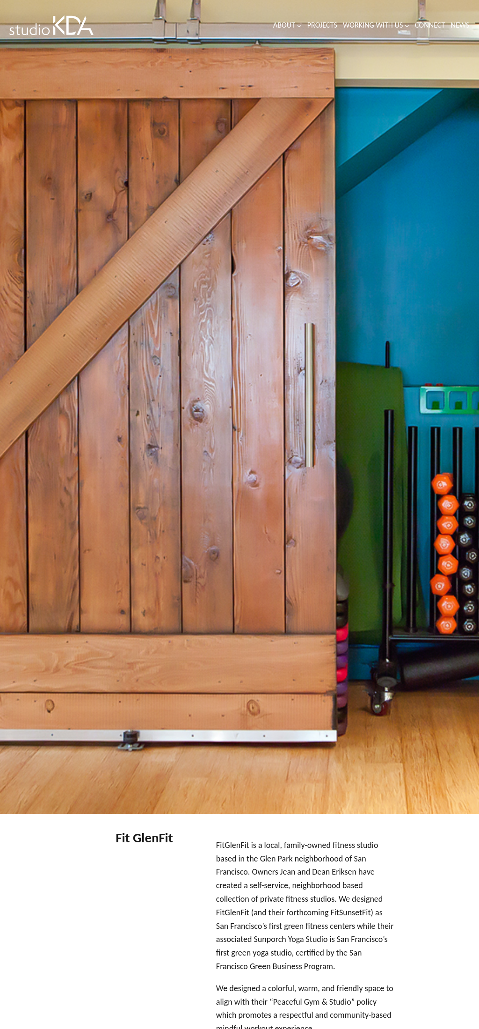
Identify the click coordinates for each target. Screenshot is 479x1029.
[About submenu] (299, 25)
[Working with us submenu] (407, 25)
